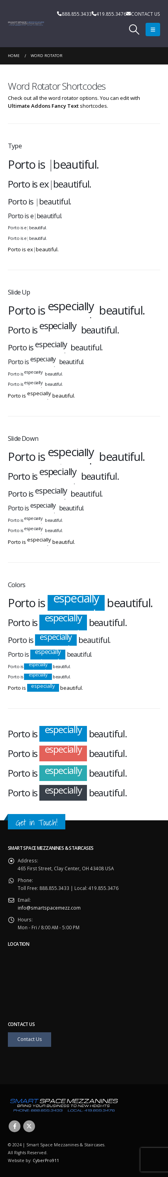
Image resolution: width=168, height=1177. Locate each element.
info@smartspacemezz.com (49, 907)
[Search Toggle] (134, 29)
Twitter (29, 1126)
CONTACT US (145, 14)
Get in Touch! (36, 822)
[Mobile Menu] (153, 29)
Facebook (14, 1126)
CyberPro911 (46, 1160)
